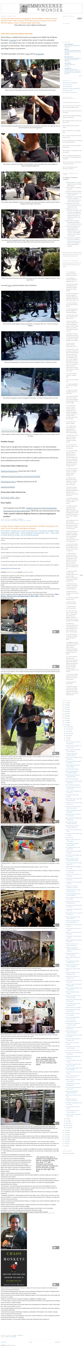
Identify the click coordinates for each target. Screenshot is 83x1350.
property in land (75, 182)
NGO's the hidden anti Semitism (72, 785)
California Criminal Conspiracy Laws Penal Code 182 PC (20, 476)
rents (76, 184)
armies (68, 224)
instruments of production (73, 210)
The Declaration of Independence (70, 82)
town (77, 231)
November (68, 729)
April (67, 1121)
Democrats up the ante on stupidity (73, 1007)
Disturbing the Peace (8, 482)
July (67, 737)
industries (76, 227)
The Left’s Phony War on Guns (72, 1050)
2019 (65, 718)
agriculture (79, 224)
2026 (65, 702)
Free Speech (15, 520)
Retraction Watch (68, 56)
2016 (65, 724)
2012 (65, 1137)
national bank (70, 200)
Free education (69, 237)
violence (28, 520)
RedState (66, 49)
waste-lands (76, 213)
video (28, 54)
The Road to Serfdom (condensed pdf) (71, 88)
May (67, 1118)
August (67, 735)
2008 (65, 1145)
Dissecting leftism (10, 1336)
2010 (65, 1141)
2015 (65, 1130)
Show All (80, 75)
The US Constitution (67, 84)
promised (13, 40)
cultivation (69, 213)
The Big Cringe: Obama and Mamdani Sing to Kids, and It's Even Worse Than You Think (72, 52)
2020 (65, 716)
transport (78, 205)
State (71, 198)
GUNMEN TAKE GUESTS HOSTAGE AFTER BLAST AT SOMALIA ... (73, 949)
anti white (8, 520)
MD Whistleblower (68, 44)
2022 (65, 711)
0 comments (20, 519)
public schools (70, 239)
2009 (65, 1143)
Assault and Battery (8, 487)
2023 (65, 709)
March (67, 1123)
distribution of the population (73, 234)
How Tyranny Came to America (70, 92)
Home (30, 1342)
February (68, 1125)
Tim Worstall (67, 63)
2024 (65, 707)
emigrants (69, 194)
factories (74, 209)
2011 (65, 1139)
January (67, 1127)
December (68, 726)
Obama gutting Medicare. (71, 1021)
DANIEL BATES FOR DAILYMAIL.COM (11, 568)
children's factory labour (72, 241)
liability (70, 220)
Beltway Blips (66, 1153)
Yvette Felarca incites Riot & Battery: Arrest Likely (17, 33)
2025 (65, 705)
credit (75, 196)
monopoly (77, 201)
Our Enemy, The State (67, 90)
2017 (65, 722)
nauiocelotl (40, 54)
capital (79, 200)
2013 (65, 1134)
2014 (65, 1132)
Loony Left (22, 520)
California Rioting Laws (9, 471)
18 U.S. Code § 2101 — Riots (10, 497)
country (69, 232)
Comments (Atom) (11, 1345)
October (68, 731)
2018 (65, 720)
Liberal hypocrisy (69, 837)
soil (79, 215)
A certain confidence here (69, 64)
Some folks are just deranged (71, 779)
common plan (70, 218)
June (67, 740)
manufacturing (70, 227)
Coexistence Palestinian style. (72, 769)
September (68, 733)
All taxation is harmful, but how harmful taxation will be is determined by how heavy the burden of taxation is (72, 71)
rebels (75, 194)
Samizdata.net (67, 68)
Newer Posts (3, 1342)
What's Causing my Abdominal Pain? (72, 45)
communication (70, 205)
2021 (65, 713)
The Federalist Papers (67, 86)
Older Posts (57, 1342)
